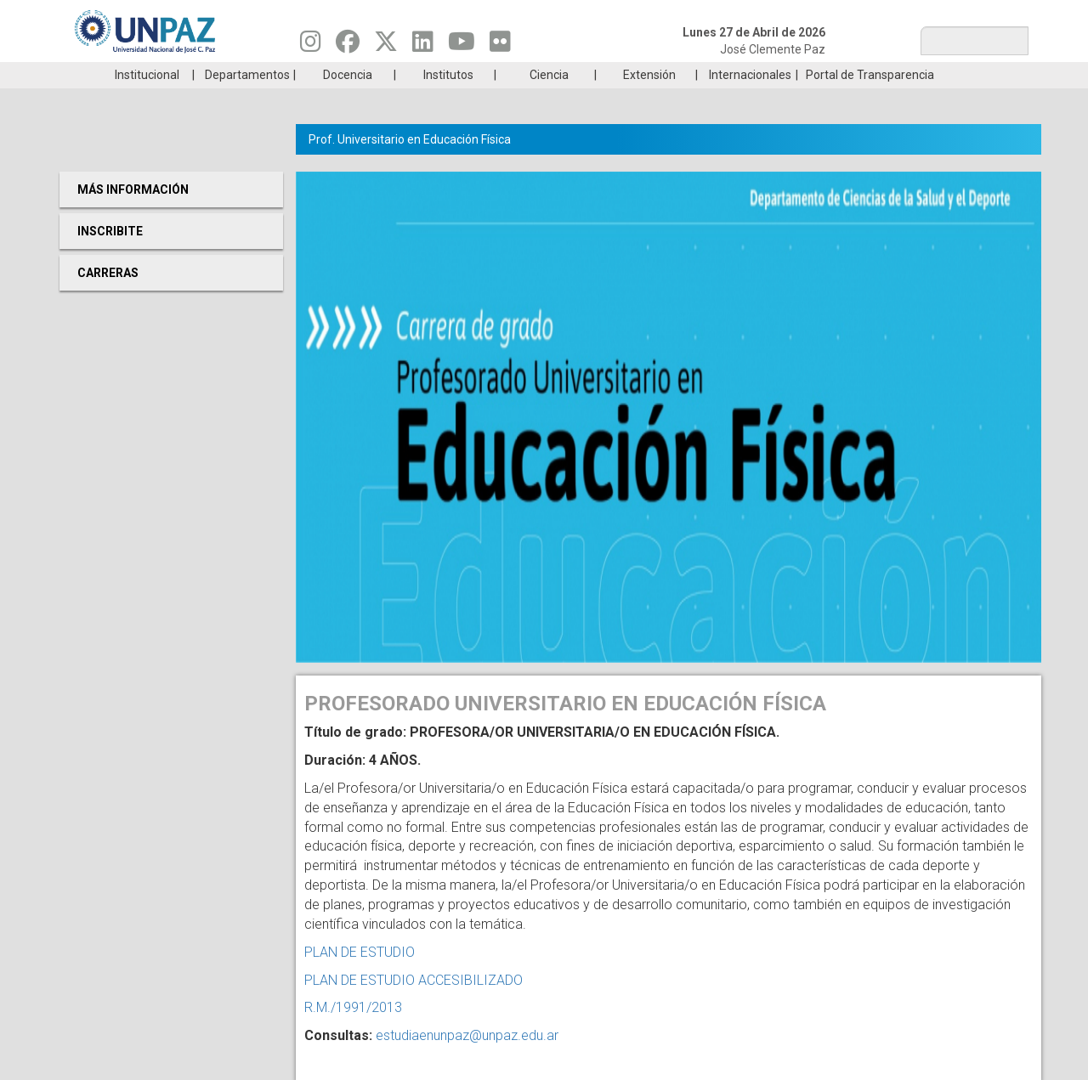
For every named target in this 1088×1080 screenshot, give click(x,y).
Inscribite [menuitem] (110, 256)
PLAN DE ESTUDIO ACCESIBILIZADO (413, 1006)
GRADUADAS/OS (786, 75)
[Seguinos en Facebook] (348, 46)
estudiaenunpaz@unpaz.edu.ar (467, 1061)
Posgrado (947, 75)
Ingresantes (462, 75)
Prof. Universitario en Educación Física (410, 165)
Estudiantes (624, 75)
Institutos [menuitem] (448, 100)
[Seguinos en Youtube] (461, 46)
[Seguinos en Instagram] (310, 46)
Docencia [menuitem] (347, 100)
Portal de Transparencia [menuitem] (870, 100)
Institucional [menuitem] (147, 100)
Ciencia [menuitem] (549, 100)
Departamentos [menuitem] (247, 100)
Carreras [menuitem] (108, 298)
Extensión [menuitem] (649, 100)
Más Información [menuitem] (133, 215)
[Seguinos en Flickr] (500, 46)
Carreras (139, 75)
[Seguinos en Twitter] (386, 46)
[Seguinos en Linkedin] (423, 46)
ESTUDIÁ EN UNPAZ (301, 75)
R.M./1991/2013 (353, 1033)
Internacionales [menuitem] (750, 100)
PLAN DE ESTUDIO (359, 978)
